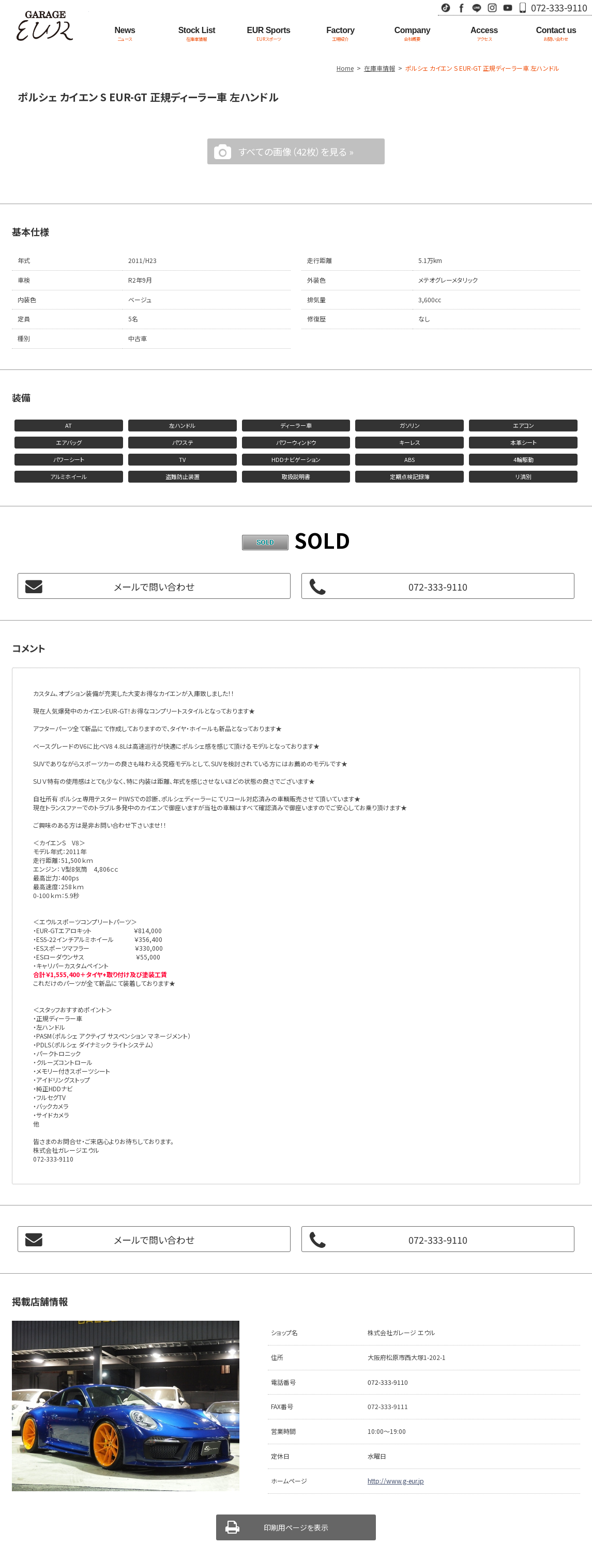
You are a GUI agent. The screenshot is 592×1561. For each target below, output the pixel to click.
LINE (476, 7)
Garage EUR (44, 26)
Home (345, 68)
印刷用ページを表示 (296, 1527)
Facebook (461, 7)
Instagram (492, 7)
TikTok (445, 7)
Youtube (507, 7)
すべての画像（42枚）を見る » (296, 151)
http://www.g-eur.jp (396, 1480)
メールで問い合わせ (154, 586)
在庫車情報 (379, 68)
